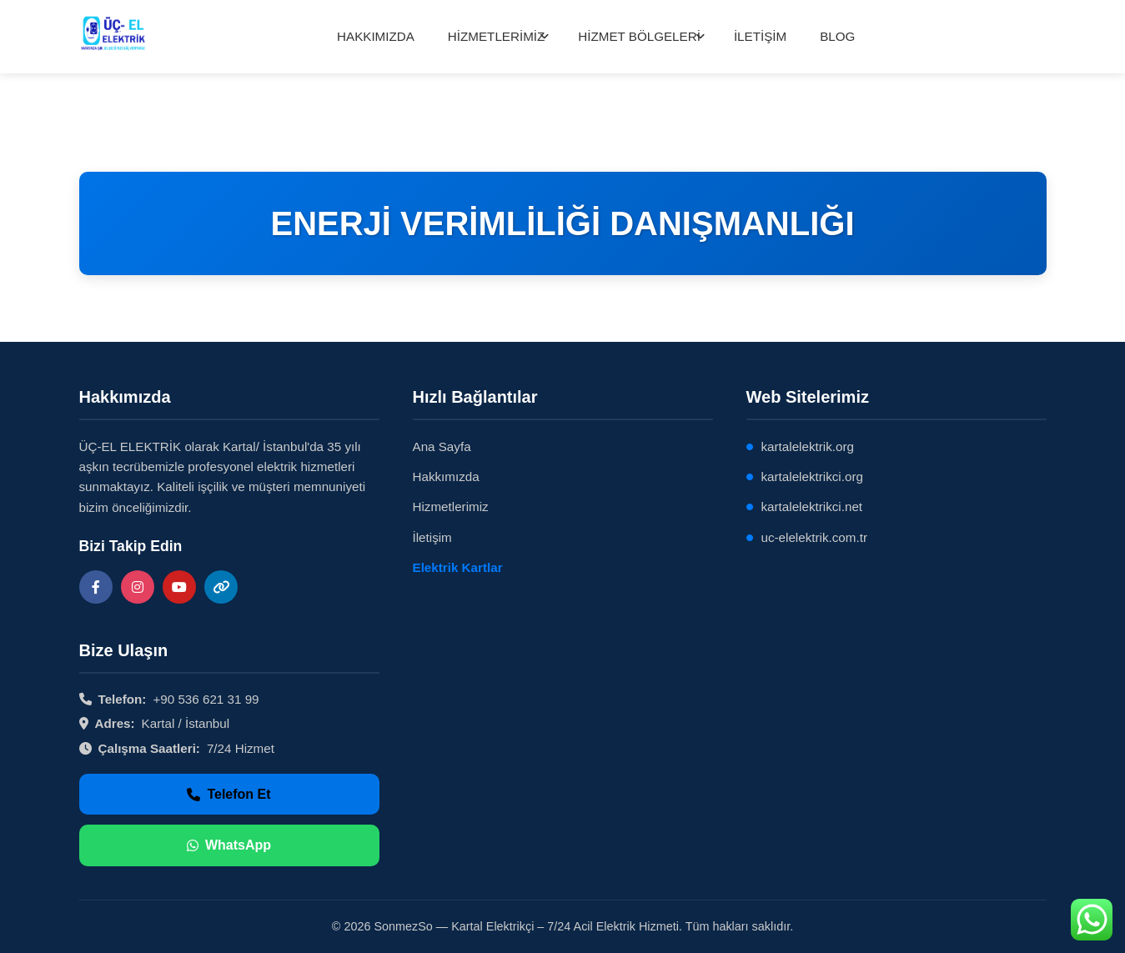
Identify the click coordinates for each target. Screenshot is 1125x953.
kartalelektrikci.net (812, 506)
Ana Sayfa (442, 446)
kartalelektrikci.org (812, 476)
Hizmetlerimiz (451, 506)
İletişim (432, 537)
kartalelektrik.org (807, 446)
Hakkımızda (446, 476)
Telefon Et (228, 794)
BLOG (837, 36)
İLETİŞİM (760, 36)
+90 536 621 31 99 (206, 699)
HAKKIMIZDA (375, 36)
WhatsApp (229, 845)
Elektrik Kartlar (458, 567)
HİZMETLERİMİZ (496, 36)
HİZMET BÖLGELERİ (639, 36)
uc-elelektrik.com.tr (814, 537)
